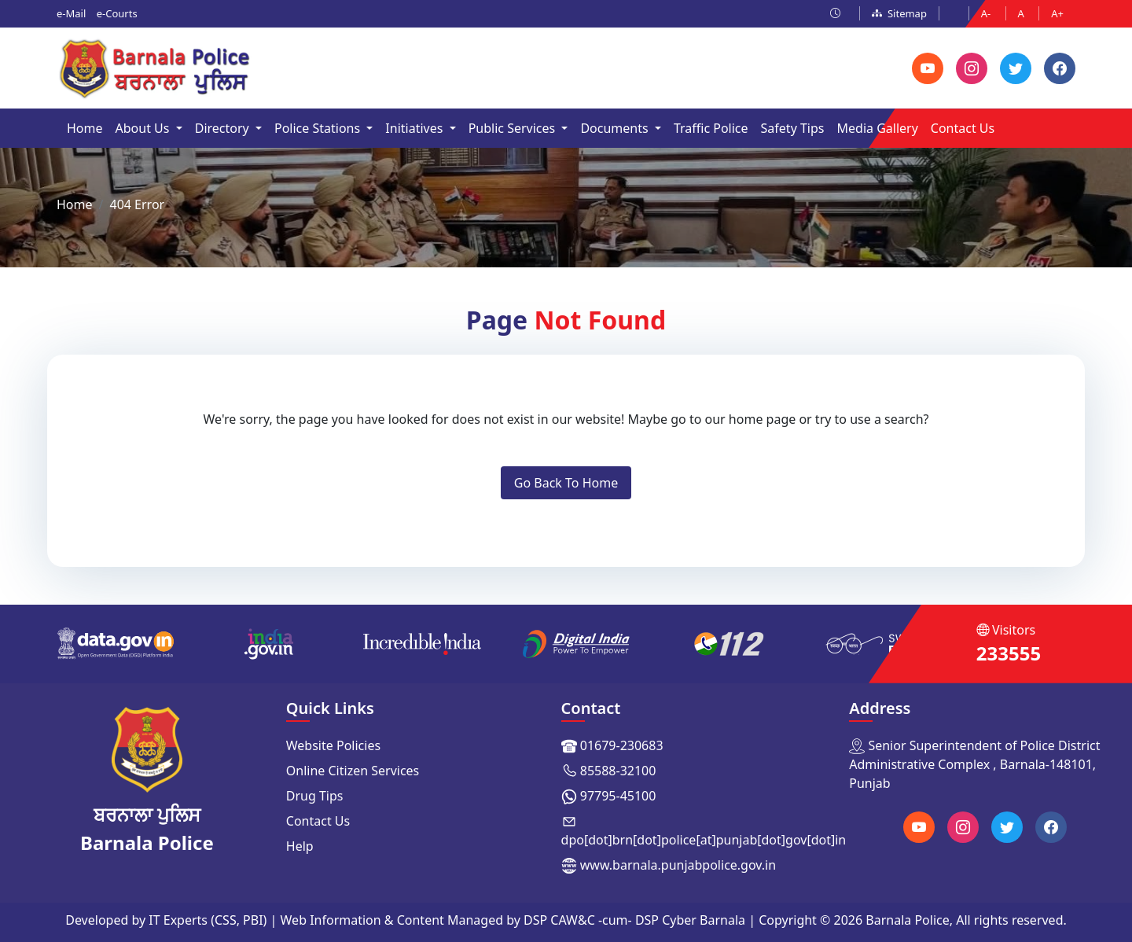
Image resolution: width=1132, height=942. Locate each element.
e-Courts (117, 13)
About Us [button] (144, 128)
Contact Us (962, 128)
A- (987, 13)
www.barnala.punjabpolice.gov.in (678, 865)
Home (85, 128)
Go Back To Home (566, 482)
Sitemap (899, 13)
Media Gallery (877, 128)
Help (300, 846)
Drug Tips (315, 795)
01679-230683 (621, 745)
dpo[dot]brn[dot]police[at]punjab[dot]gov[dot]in (704, 839)
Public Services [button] (514, 128)
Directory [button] (223, 128)
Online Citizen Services (353, 770)
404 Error (136, 204)
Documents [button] (615, 128)
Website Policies (333, 745)
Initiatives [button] (415, 128)
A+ (1057, 13)
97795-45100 (618, 795)
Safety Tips (793, 128)
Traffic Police (711, 128)
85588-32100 (618, 770)
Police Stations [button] (318, 128)
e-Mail (71, 13)
